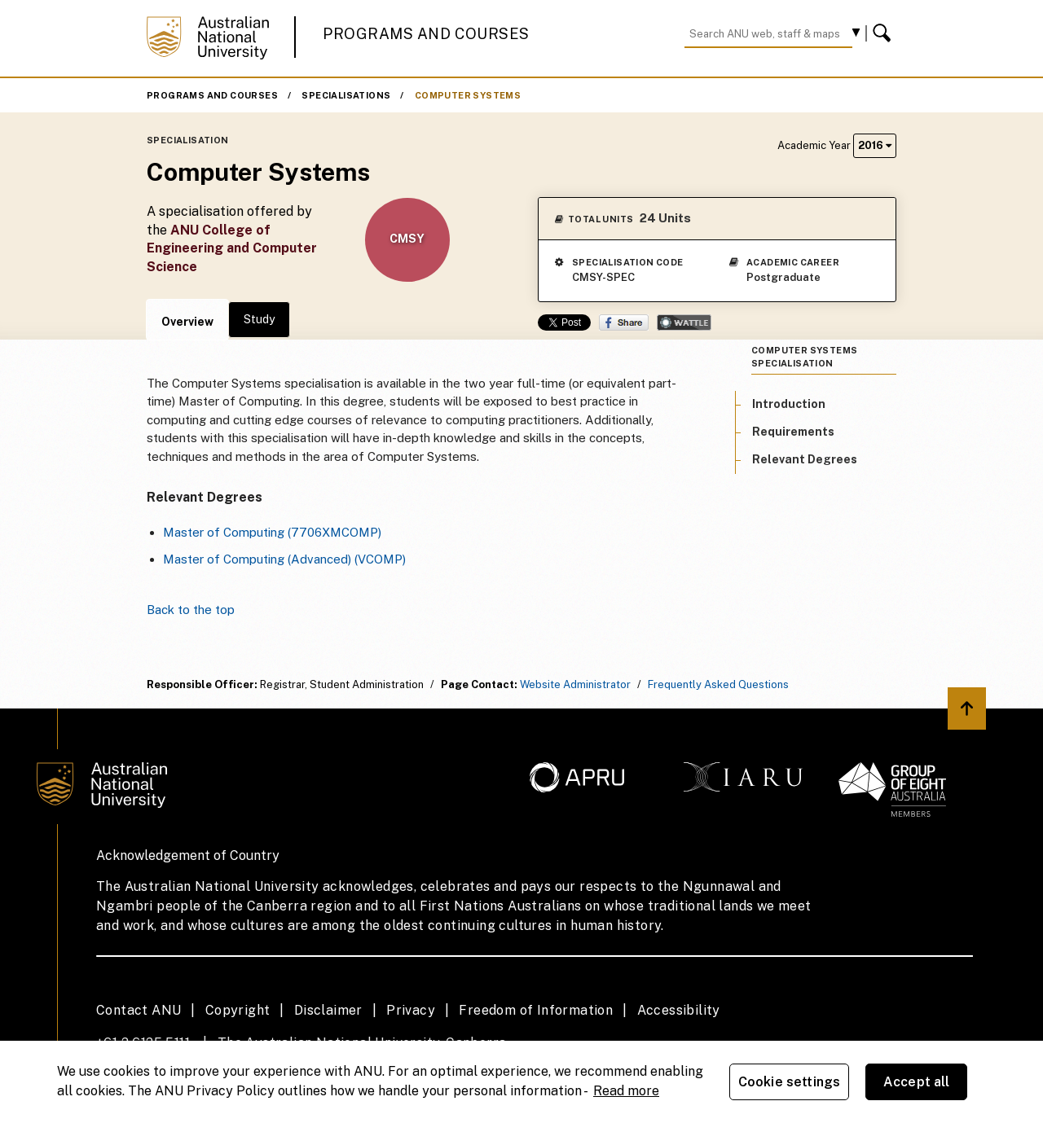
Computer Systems (468, 95)
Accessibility (678, 1010)
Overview (187, 321)
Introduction (788, 403)
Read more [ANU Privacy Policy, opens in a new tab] (626, 1091)
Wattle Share (684, 322)
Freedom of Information (536, 1010)
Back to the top (191, 609)
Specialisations (345, 95)
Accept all (916, 1082)
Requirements (793, 431)
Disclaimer (328, 1010)
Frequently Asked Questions (718, 684)
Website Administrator (575, 684)
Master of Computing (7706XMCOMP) (272, 532)
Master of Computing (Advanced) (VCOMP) (284, 559)
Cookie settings (789, 1082)
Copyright (238, 1010)
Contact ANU (138, 1010)
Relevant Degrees (804, 459)
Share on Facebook (624, 322)
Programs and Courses (426, 33)
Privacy (410, 1010)
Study (259, 319)
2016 (874, 145)
